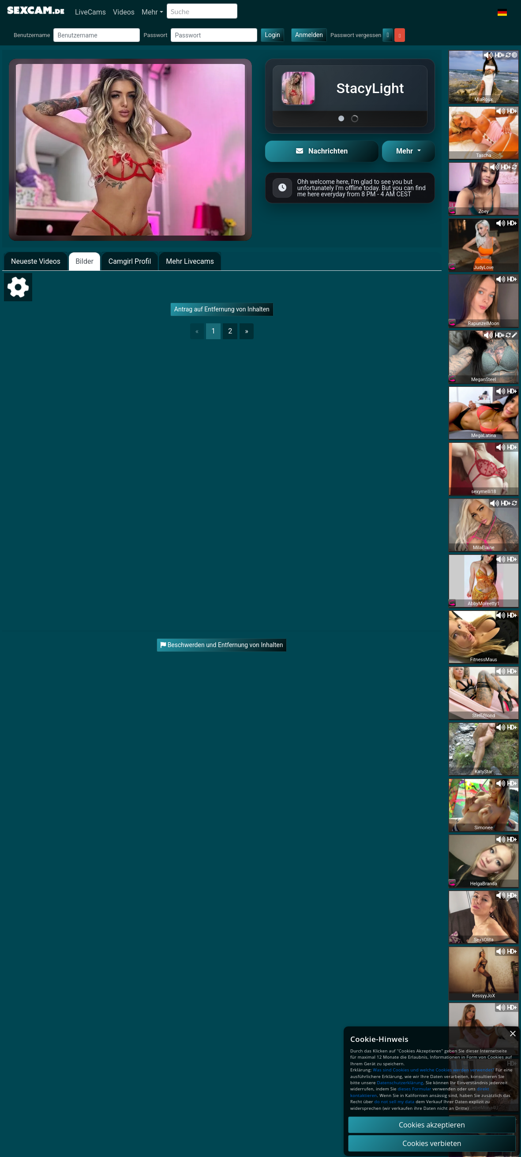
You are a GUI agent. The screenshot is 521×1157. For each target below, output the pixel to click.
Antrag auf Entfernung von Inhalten (222, 309)
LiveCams (90, 12)
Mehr (150, 12)
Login (272, 34)
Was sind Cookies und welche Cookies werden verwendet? (433, 1070)
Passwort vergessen (355, 35)
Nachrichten (322, 151)
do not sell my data (395, 1102)
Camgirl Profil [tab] (130, 261)
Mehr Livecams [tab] (190, 261)
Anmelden (309, 34)
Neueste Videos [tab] (35, 261)
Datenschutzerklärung (400, 1083)
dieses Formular (414, 1089)
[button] (502, 12)
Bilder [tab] (84, 261)
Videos (124, 12)
